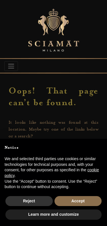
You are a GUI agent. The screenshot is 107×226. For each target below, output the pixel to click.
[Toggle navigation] (11, 66)
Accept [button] (78, 201)
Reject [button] (29, 201)
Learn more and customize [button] (53, 214)
